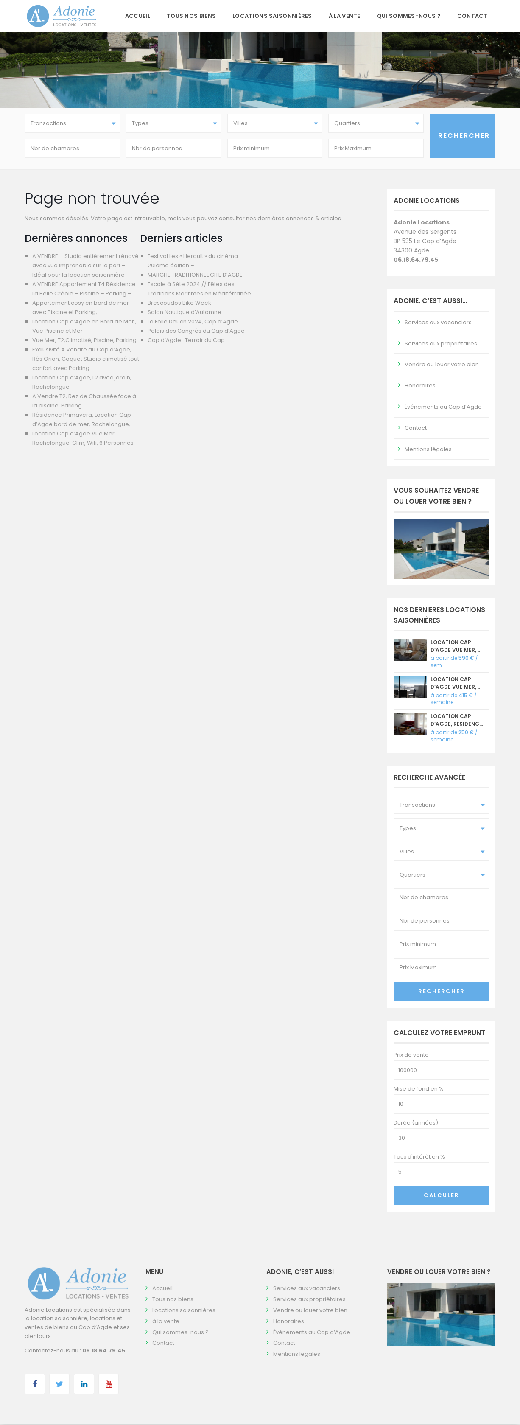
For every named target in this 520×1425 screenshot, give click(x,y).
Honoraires (420, 387)
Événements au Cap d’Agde (443, 408)
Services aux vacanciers (438, 324)
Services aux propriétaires (441, 345)
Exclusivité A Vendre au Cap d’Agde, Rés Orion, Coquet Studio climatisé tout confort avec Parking (85, 360)
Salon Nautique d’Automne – (187, 313)
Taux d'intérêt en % (419, 1158)
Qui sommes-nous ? (409, 16)
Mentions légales (428, 450)
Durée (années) (416, 1124)
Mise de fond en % (419, 1090)
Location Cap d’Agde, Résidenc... (457, 721)
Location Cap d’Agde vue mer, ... (456, 684)
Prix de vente (411, 1056)
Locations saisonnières (272, 16)
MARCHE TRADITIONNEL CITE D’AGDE (195, 276)
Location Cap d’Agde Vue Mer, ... (456, 647)
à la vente (345, 16)
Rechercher (441, 992)
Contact (472, 16)
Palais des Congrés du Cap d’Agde (196, 332)
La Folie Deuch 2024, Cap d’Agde (193, 323)
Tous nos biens (191, 16)
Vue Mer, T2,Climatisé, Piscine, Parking (84, 341)
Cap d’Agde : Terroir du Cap (186, 341)
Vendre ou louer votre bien (442, 366)
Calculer (441, 1197)
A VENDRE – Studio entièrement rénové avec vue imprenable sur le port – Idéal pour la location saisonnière (85, 266)
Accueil (137, 16)
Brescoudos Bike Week (179, 304)
